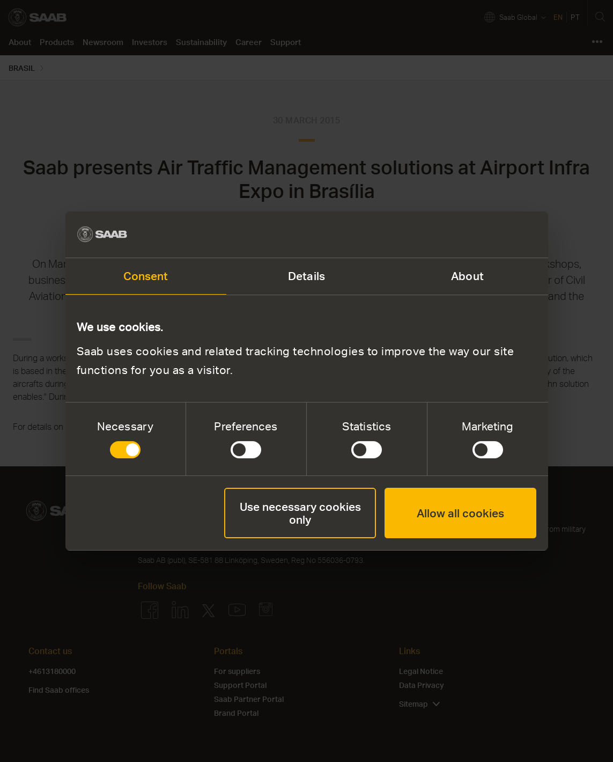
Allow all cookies (460, 512)
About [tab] (467, 275)
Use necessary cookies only (300, 512)
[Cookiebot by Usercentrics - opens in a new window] (489, 234)
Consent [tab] (145, 275)
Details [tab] (306, 275)
